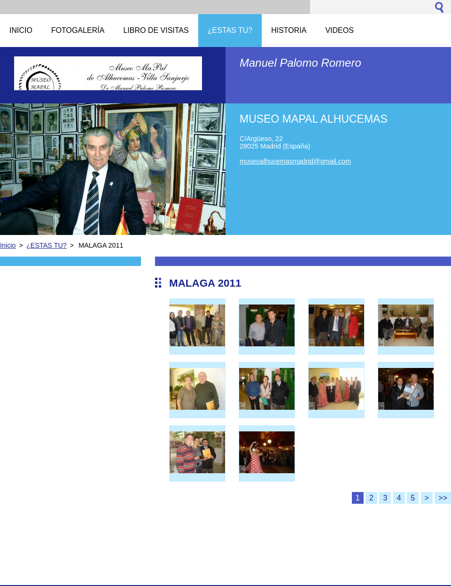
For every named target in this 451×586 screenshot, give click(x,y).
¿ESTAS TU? (46, 245)
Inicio (8, 245)
